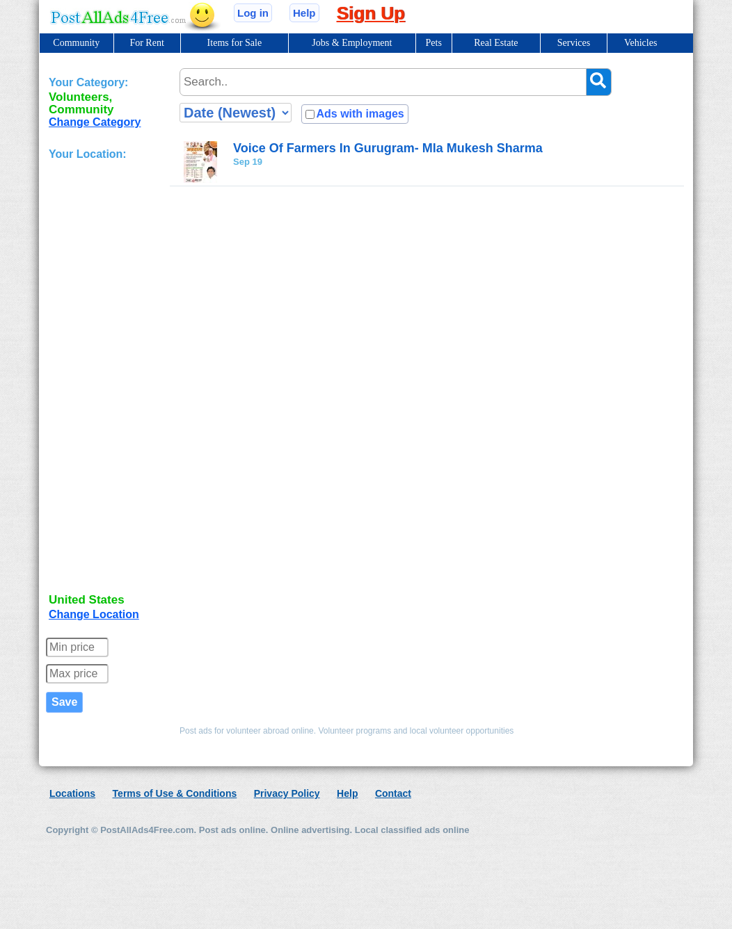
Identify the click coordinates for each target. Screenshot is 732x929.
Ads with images (360, 114)
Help (304, 13)
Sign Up (371, 13)
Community (76, 43)
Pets (434, 43)
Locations (72, 793)
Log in (253, 13)
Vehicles (640, 43)
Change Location (94, 614)
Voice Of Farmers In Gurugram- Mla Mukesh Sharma (388, 148)
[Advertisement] (104, 378)
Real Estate (496, 43)
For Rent (146, 43)
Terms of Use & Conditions (175, 793)
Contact (393, 793)
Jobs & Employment (352, 43)
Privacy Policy (287, 793)
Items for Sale (234, 43)
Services (573, 43)
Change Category (95, 122)
